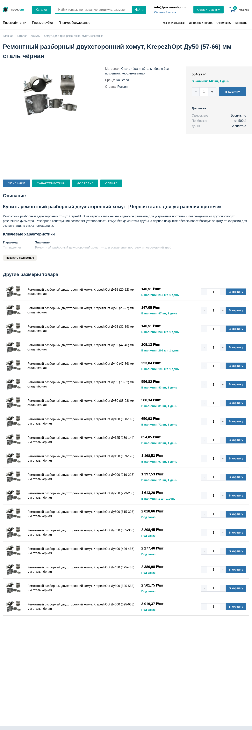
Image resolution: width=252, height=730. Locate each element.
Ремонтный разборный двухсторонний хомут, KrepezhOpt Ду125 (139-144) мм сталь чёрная (80, 440)
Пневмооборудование (74, 22)
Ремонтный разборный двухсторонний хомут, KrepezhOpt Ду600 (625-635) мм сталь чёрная (80, 606)
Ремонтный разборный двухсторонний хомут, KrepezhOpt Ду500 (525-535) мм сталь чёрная (80, 588)
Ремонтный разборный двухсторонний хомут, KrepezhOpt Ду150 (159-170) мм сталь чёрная (80, 458)
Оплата (111, 183)
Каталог (41, 9)
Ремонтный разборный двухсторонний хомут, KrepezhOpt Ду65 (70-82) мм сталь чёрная (80, 384)
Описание (16, 183)
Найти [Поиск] (139, 9)
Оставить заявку (208, 9)
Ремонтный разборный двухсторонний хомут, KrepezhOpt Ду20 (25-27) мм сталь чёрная (80, 310)
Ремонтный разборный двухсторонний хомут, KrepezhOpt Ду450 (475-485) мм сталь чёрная (80, 569)
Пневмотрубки (42, 22)
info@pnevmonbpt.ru (169, 7)
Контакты (241, 22)
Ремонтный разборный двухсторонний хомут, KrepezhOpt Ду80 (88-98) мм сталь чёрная (80, 403)
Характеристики (51, 183)
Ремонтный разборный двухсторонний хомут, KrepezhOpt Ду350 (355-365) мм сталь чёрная (80, 532)
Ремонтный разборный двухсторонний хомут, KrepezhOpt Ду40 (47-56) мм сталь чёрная (80, 366)
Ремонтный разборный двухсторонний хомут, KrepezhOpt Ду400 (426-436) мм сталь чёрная (80, 551)
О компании (223, 22)
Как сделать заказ (173, 22)
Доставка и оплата (201, 22)
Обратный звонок (165, 12)
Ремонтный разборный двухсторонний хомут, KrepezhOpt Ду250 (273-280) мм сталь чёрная (80, 495)
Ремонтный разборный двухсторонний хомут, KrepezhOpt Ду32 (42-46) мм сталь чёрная (80, 347)
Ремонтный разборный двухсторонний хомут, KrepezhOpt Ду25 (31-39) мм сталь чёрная (80, 329)
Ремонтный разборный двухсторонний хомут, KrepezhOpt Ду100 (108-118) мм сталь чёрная (80, 421)
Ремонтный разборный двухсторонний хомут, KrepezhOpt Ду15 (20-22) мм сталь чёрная (80, 292)
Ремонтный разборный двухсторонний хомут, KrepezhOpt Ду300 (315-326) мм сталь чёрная (80, 514)
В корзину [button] (232, 91)
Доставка (85, 183)
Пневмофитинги (14, 22)
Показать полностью (20, 257)
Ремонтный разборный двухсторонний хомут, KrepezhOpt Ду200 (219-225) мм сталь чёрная (80, 477)
